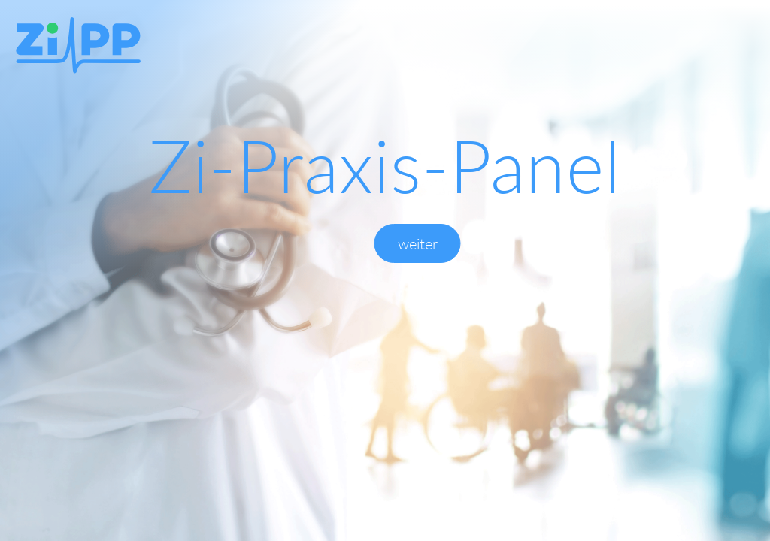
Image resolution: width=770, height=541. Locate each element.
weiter (418, 243)
